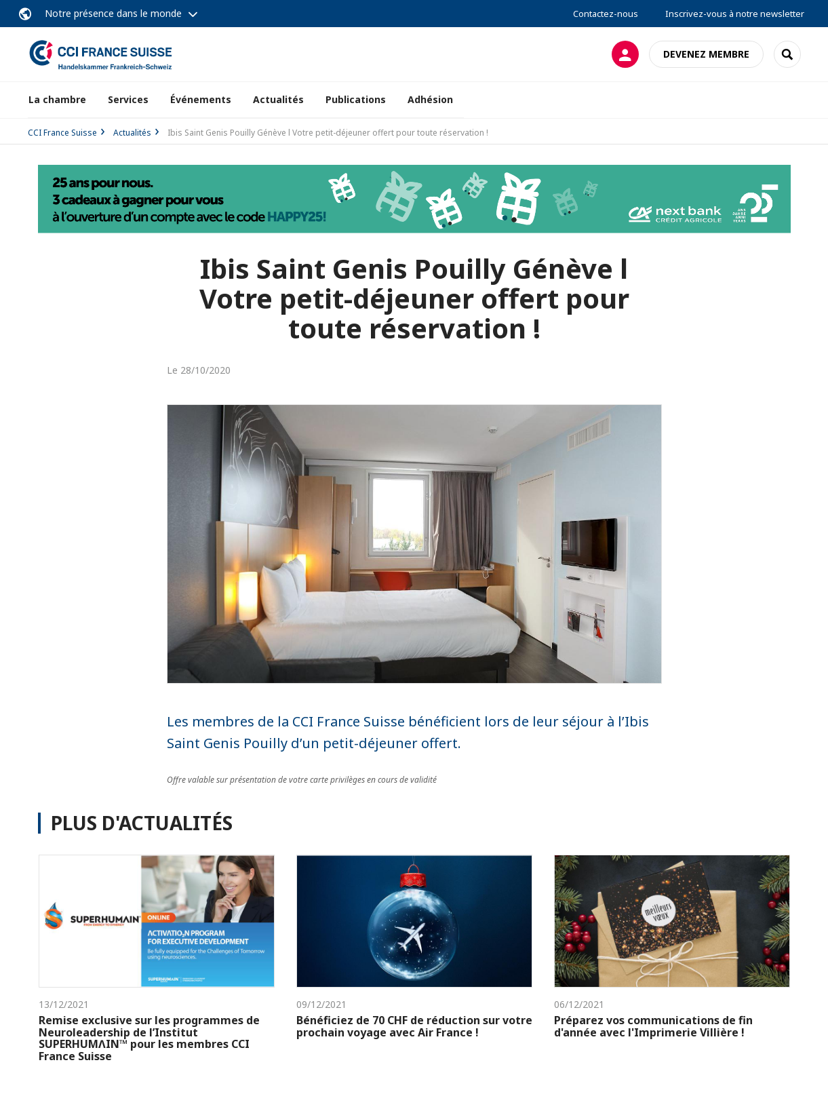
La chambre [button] (57, 99)
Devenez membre (706, 53)
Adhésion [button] (430, 99)
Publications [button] (356, 99)
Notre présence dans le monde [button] (113, 13)
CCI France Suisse (62, 132)
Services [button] (128, 99)
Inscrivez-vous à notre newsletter (734, 13)
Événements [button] (200, 99)
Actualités (278, 99)
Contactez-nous (605, 13)
